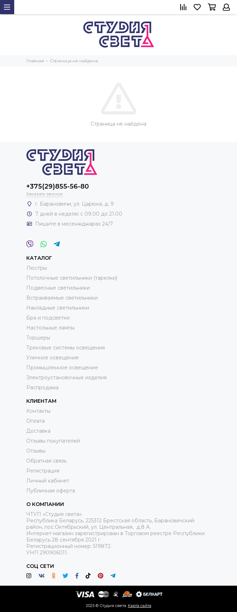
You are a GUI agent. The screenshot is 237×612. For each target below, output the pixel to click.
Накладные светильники (57, 308)
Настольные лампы (50, 328)
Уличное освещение (52, 357)
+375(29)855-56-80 (57, 186)
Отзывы (35, 451)
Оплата (35, 421)
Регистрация (42, 471)
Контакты (38, 411)
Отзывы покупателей (53, 441)
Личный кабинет (47, 481)
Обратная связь (46, 461)
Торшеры (38, 337)
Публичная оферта (50, 490)
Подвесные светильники (58, 288)
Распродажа (42, 387)
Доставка (38, 431)
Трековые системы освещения (65, 347)
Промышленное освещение (62, 367)
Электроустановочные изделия (66, 377)
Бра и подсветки (48, 318)
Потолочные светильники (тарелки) (71, 278)
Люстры (36, 268)
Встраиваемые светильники (62, 298)
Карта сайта (139, 605)
